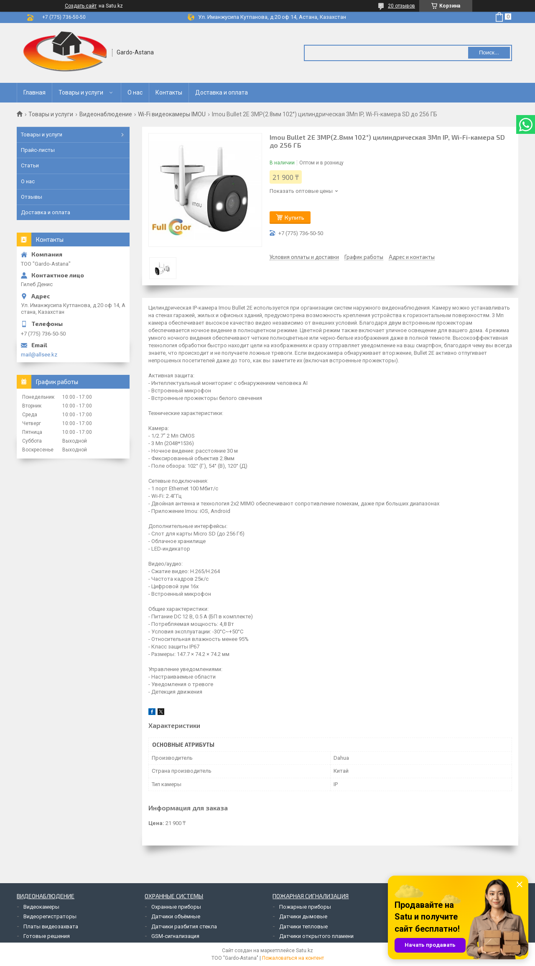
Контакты (168, 92)
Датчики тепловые (303, 926)
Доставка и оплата (221, 92)
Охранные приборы (176, 907)
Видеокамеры (41, 907)
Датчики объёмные (175, 916)
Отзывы (31, 197)
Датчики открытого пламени (316, 936)
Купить (294, 217)
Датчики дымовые (303, 916)
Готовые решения (46, 936)
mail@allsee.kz (39, 354)
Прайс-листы (38, 150)
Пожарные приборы (305, 907)
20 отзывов (401, 6)
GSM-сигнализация (175, 936)
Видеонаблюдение (105, 114)
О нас (135, 92)
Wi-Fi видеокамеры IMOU (172, 114)
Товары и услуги (81, 92)
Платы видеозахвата (50, 926)
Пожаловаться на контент (293, 958)
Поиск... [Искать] (489, 52)
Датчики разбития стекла (184, 926)
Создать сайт (81, 6)
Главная (34, 92)
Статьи (30, 165)
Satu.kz (304, 950)
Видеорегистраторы (49, 916)
